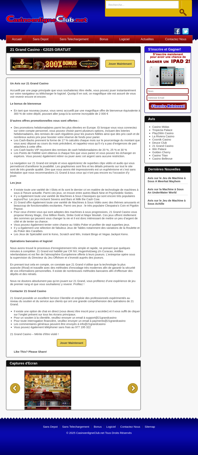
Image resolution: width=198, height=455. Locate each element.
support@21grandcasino (101, 317)
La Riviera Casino (163, 136)
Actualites (147, 39)
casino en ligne (46, 17)
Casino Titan (160, 155)
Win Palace (159, 149)
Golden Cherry (161, 152)
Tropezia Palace (162, 130)
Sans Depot (41, 39)
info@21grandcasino (93, 324)
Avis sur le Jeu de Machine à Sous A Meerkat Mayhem (167, 179)
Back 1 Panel (15, 388)
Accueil (17, 39)
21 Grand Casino (162, 145)
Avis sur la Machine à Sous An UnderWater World (166, 191)
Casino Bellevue (162, 158)
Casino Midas (160, 126)
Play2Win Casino (163, 133)
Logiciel (124, 39)
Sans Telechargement (74, 39)
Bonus (104, 39)
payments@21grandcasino (109, 320)
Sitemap (150, 426)
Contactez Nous (175, 39)
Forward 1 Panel (133, 388)
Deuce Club (159, 142)
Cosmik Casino (161, 139)
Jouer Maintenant (120, 63)
